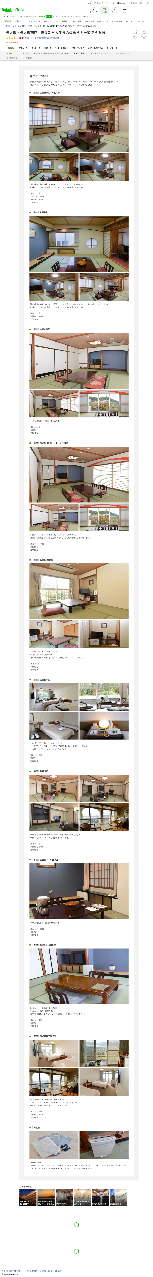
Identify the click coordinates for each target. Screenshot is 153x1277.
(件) (28, 38)
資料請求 (57, 1271)
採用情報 (42, 1271)
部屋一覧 (47, 48)
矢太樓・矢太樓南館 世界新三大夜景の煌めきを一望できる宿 (55, 33)
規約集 (50, 1271)
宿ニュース (23, 48)
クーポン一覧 (112, 48)
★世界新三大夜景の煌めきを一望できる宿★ (51, 53)
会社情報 (5, 1271)
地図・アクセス (78, 48)
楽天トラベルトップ (12, 26)
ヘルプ (89, 3)
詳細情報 (29, 58)
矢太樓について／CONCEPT (18, 53)
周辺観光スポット (14, 58)
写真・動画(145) (61, 48)
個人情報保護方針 (16, 1271)
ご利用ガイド (98, 3)
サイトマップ (109, 3)
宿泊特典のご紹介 (123, 53)
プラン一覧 (36, 48)
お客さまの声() (95, 48)
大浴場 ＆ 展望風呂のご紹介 (100, 53)
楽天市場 (134, 3)
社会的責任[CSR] (31, 1271)
